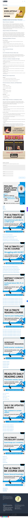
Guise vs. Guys (4, 394)
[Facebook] (2, 516)
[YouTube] (8, 516)
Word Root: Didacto (5, 462)
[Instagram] (1, 516)
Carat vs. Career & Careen (6, 393)
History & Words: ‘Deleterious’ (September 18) (8, 426)
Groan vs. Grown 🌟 (5, 397)
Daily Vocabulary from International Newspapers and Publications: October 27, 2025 (12, 302)
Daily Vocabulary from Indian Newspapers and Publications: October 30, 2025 (12, 331)
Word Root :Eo (4, 459)
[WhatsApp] (4, 516)
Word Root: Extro (5, 456)
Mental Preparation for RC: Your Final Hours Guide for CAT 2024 (10, 239)
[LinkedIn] (7, 516)
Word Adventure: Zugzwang (6, 361)
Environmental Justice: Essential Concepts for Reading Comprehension (11, 272)
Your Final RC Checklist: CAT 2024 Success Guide (8, 237)
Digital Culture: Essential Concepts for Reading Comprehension (10, 266)
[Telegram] (5, 516)
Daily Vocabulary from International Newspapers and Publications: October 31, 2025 (12, 298)
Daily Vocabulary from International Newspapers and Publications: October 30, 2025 (12, 299)
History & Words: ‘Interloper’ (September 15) (8, 430)
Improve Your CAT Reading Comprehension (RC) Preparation (10, 236)
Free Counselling (27, 209)
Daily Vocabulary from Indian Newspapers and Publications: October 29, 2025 (12, 335)
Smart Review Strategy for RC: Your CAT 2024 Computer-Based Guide (11, 240)
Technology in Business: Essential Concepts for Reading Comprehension (11, 269)
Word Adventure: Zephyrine (6, 364)
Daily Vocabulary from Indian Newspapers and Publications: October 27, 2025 (12, 334)
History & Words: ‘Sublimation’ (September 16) (8, 429)
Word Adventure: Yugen (5, 367)
